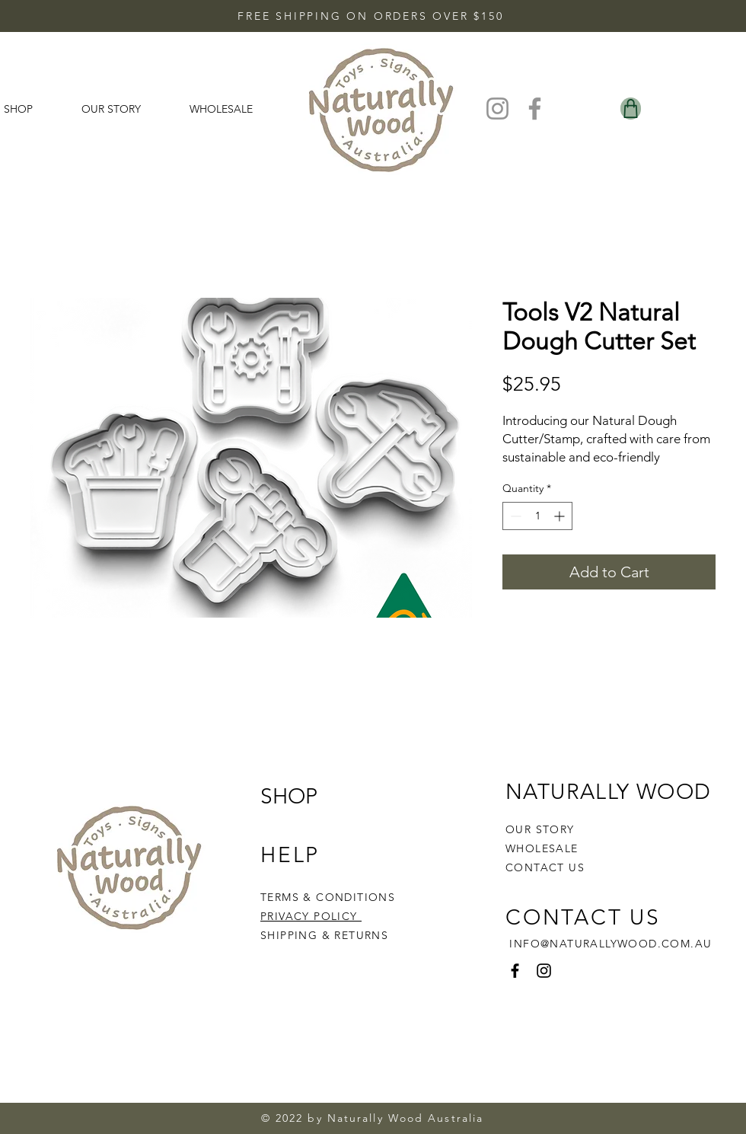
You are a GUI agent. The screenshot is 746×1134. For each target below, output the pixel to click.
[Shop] (630, 108)
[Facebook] (535, 108)
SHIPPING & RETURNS (324, 935)
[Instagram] (497, 108)
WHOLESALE (542, 848)
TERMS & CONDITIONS (327, 897)
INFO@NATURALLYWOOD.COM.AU (610, 943)
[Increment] (560, 516)
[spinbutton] (537, 516)
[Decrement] (514, 516)
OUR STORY (540, 829)
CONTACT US (545, 867)
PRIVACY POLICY (311, 916)
